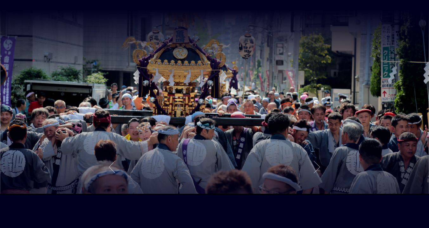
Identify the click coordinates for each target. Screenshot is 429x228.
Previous (112, 167)
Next (317, 167)
